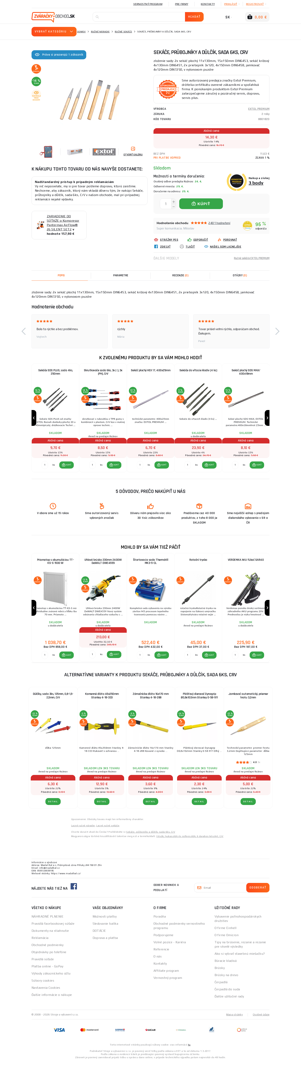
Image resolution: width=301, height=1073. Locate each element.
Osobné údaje (260, 1025)
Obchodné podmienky (48, 956)
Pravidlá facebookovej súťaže (53, 935)
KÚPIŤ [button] (68, 470)
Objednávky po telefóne (49, 963)
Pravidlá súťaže (43, 970)
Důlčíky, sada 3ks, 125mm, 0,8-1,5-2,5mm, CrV (53, 707)
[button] (23, 331)
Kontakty (208, 4)
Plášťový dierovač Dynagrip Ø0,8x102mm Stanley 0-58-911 (199, 707)
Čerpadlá (221, 993)
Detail (53, 813)
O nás (157, 967)
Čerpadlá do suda (227, 1000)
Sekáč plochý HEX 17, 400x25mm (151, 370)
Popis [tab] (61, 275)
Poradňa (159, 927)
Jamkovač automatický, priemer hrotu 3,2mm (248, 707)
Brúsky (220, 979)
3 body (256, 182)
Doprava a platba (105, 949)
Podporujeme (163, 946)
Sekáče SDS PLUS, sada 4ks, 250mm (55, 372)
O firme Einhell (226, 939)
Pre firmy (181, 4)
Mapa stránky (233, 1025)
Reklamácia (40, 949)
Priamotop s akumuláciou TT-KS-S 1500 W (55, 567)
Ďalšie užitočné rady (229, 1007)
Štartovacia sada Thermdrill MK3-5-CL (150, 567)
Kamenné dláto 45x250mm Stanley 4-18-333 (102, 707)
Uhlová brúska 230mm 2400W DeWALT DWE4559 (103, 567)
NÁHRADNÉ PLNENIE (47, 927)
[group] (55, 421)
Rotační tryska (198, 565)
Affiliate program (166, 982)
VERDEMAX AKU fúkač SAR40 (246, 565)
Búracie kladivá (226, 972)
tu (189, 1055)
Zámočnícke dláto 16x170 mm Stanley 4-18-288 (151, 707)
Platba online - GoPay (47, 977)
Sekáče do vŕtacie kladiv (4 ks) (198, 370)
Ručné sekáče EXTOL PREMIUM (249, 258)
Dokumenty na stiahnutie (50, 942)
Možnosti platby (105, 927)
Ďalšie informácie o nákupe (52, 1006)
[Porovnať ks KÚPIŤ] (45, 470)
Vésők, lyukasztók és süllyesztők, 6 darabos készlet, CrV (189, 847)
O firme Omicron (227, 946)
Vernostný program (147, 4)
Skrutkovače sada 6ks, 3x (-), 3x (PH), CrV (103, 372)
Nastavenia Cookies (46, 999)
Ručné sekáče (123, 31)
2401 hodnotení (219, 223)
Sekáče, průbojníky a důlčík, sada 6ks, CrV (150, 843)
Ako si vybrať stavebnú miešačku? (240, 965)
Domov (81, 31)
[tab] (180, 275)
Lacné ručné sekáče (107, 836)
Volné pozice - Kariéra (169, 953)
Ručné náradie (100, 31)
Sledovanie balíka (105, 935)
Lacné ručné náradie (83, 836)
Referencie (161, 960)
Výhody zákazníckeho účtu (51, 984)
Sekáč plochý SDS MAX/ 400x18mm (246, 372)
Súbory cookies (43, 991)
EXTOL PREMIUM (258, 109)
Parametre (120, 275)
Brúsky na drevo (226, 986)
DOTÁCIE (99, 942)
